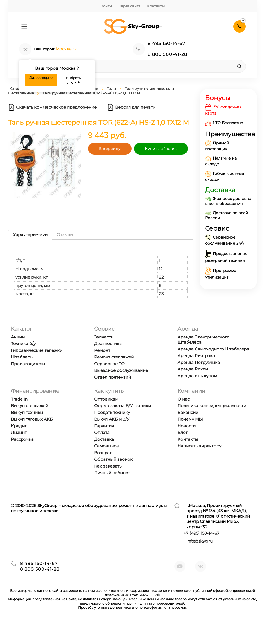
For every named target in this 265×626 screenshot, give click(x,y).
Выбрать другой (73, 80)
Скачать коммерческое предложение (52, 107)
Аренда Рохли (192, 369)
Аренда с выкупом (197, 375)
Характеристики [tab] (30, 234)
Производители (28, 363)
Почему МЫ (190, 419)
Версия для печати (131, 107)
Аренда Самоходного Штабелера (213, 349)
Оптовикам (106, 399)
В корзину (110, 148)
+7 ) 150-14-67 (201, 533)
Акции (18, 337)
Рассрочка (22, 439)
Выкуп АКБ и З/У (111, 419)
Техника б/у (23, 343)
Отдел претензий (112, 377)
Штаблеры (22, 357)
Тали (111, 88)
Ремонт (102, 350)
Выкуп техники (27, 412)
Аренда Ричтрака (196, 355)
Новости (186, 425)
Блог (182, 432)
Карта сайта (129, 6)
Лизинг (19, 432)
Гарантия (104, 425)
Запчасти (103, 337)
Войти (106, 6)
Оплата (102, 432)
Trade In (19, 399)
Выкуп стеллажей (29, 405)
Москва (66, 48)
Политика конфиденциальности (211, 405)
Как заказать (107, 466)
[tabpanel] (100, 272)
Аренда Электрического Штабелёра (203, 339)
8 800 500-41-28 (167, 54)
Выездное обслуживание (121, 370)
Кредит (19, 425)
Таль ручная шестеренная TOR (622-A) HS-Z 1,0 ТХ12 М (91, 93)
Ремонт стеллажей (114, 357)
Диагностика (108, 343)
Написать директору (199, 445)
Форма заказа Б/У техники (122, 405)
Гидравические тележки (36, 350)
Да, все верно (41, 78)
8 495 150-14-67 (166, 43)
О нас (183, 399)
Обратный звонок (113, 459)
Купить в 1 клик (161, 148)
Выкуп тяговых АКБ (32, 419)
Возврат (103, 452)
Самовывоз (106, 445)
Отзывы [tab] (65, 234)
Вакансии (187, 412)
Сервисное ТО (109, 363)
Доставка (104, 439)
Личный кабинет (112, 472)
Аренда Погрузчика (198, 362)
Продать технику (112, 412)
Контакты (156, 6)
